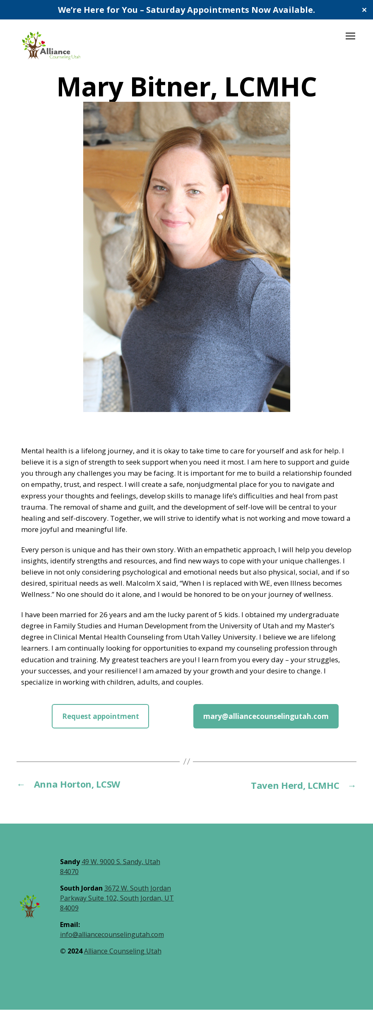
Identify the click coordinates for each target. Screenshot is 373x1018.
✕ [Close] (364, 10)
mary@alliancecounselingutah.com (266, 724)
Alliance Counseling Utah (122, 959)
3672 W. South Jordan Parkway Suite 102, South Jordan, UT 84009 (117, 906)
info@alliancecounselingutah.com (112, 942)
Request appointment (100, 724)
